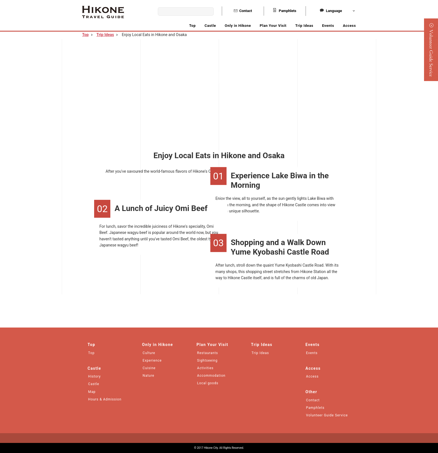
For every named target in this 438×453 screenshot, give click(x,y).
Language (331, 11)
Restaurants (207, 353)
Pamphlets (284, 11)
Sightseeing (207, 360)
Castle (93, 384)
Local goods (207, 383)
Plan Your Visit (273, 25)
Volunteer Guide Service (327, 415)
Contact (243, 11)
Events (328, 25)
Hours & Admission (105, 399)
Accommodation (211, 376)
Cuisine (149, 368)
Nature (148, 376)
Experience (152, 360)
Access (349, 25)
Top (192, 25)
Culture (149, 353)
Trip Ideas (304, 25)
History (94, 376)
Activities (205, 368)
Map (92, 392)
